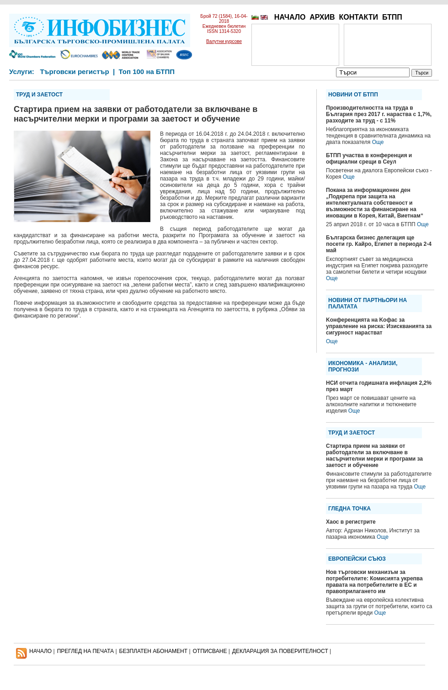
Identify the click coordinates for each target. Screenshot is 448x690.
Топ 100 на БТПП (147, 71)
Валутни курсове (224, 41)
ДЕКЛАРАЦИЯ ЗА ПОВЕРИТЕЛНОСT (280, 651)
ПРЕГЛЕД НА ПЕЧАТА (85, 651)
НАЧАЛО (290, 17)
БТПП (392, 17)
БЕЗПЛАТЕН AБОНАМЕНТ (153, 651)
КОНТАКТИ (358, 17)
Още (378, 142)
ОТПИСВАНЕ (210, 651)
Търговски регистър (74, 71)
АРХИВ (322, 17)
